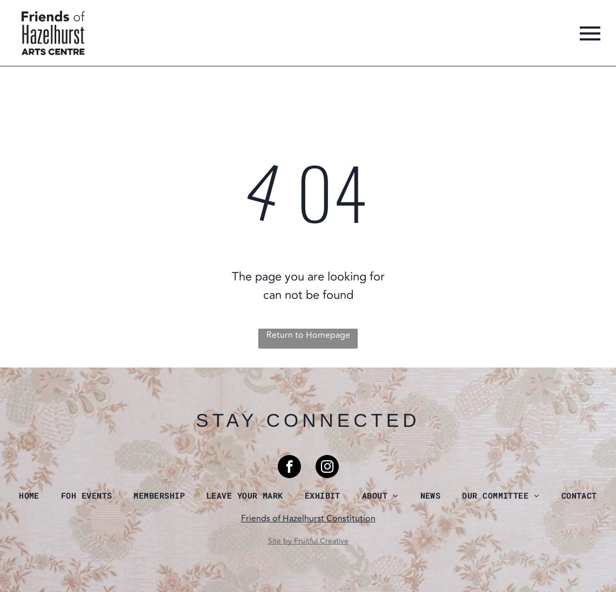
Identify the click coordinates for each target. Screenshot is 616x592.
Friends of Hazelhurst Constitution (308, 518)
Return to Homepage (308, 335)
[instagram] (327, 468)
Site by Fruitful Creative (308, 541)
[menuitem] (29, 495)
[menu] (590, 33)
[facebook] (289, 468)
